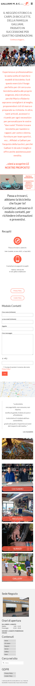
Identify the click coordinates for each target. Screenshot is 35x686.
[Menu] (31, 4)
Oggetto (17, 327)
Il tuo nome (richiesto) (17, 313)
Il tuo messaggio (17, 334)
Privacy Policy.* (6, 369)
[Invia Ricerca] (3, 663)
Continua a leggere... (17, 40)
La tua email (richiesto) (17, 320)
